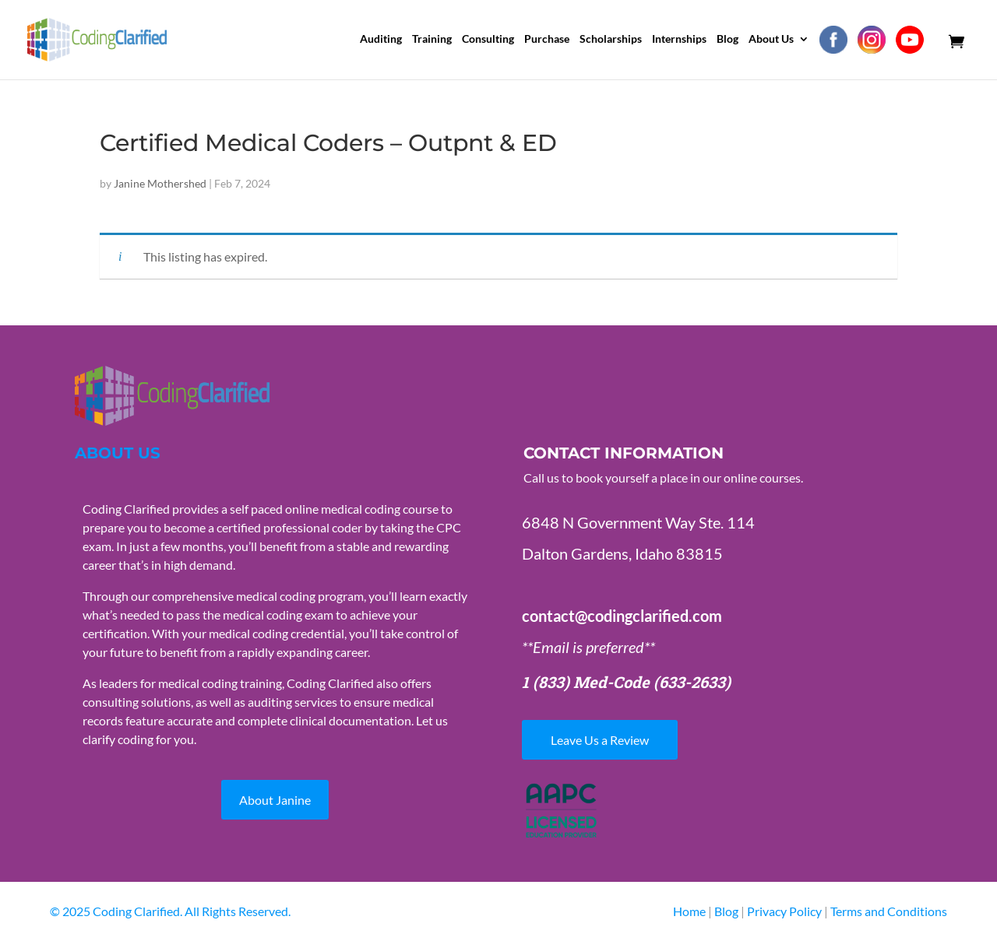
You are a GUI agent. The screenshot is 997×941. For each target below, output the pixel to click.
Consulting (488, 39)
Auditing (381, 39)
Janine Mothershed (160, 183)
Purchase (546, 39)
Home (689, 911)
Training (432, 39)
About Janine (275, 799)
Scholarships (611, 39)
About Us (771, 39)
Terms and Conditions (888, 911)
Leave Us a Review (600, 739)
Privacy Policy (785, 911)
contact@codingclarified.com (622, 615)
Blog (727, 39)
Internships (679, 39)
